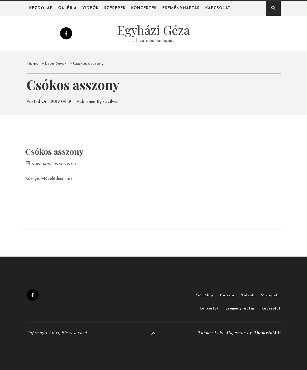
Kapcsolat (218, 8)
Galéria (67, 8)
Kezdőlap (41, 8)
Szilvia (111, 102)
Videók (90, 8)
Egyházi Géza (153, 29)
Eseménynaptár (181, 8)
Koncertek (144, 8)
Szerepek (115, 8)
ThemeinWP (266, 332)
